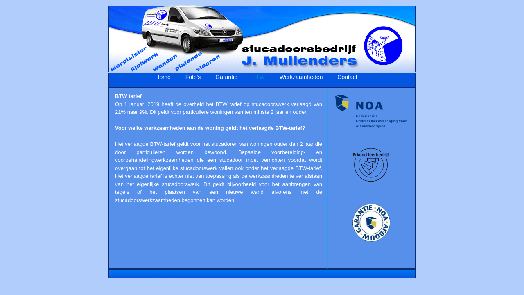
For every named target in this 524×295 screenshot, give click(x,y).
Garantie (226, 77)
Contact (347, 77)
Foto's (193, 77)
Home (162, 77)
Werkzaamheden (301, 77)
